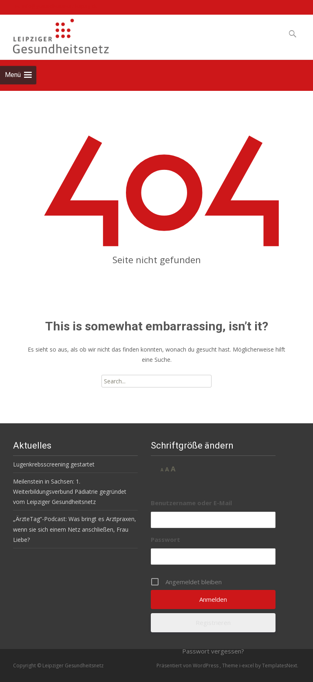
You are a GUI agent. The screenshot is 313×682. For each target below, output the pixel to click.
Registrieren (213, 622)
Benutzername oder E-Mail (191, 503)
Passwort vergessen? (213, 651)
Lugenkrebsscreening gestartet (54, 464)
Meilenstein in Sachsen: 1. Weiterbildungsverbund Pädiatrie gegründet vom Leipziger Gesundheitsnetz (69, 491)
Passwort (165, 539)
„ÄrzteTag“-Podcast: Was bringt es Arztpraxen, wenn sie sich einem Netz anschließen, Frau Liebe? (74, 529)
